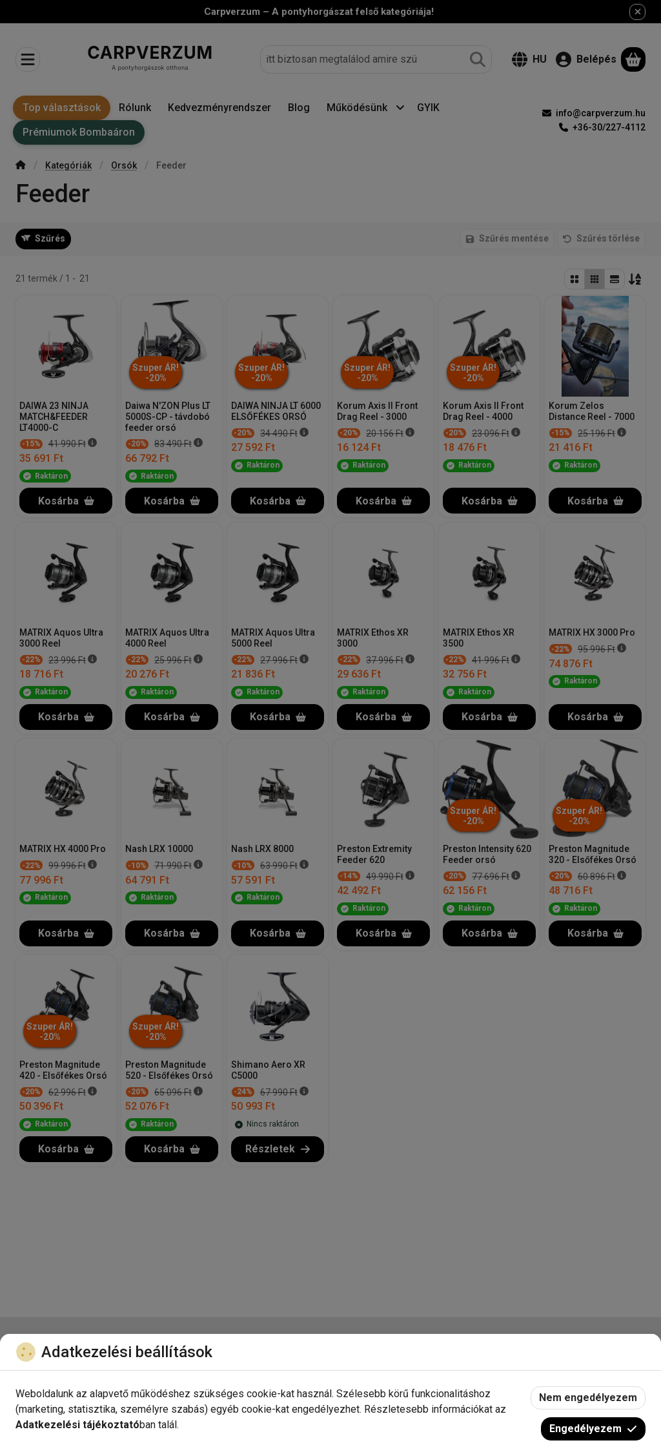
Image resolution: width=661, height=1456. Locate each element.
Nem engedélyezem (588, 1397)
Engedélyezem (593, 1428)
